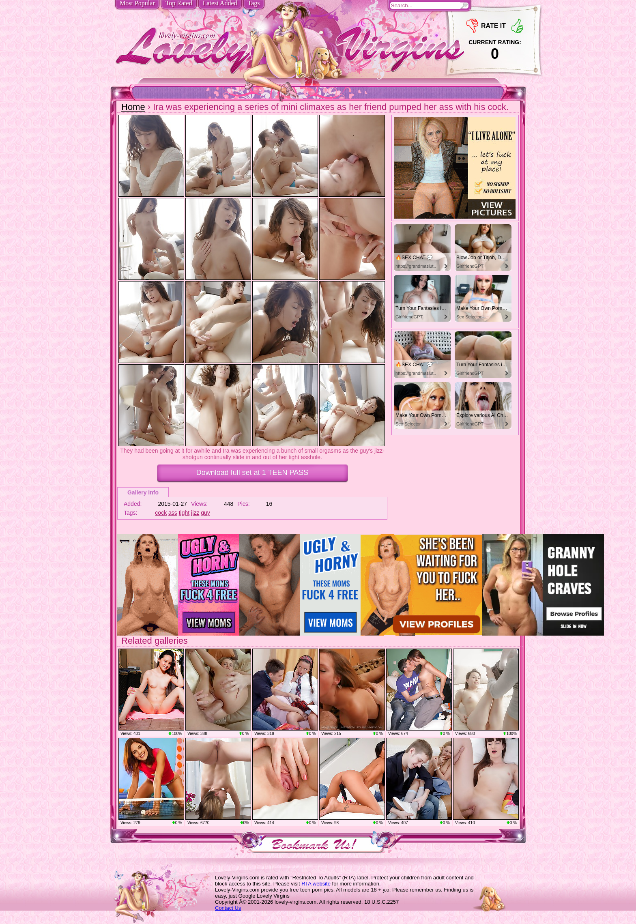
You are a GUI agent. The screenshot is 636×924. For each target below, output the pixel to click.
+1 (517, 26)
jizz (195, 512)
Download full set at (252, 472)
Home (133, 107)
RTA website (316, 884)
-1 (472, 26)
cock (161, 512)
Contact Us (228, 908)
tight (184, 512)
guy (205, 512)
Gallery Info (143, 492)
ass (172, 512)
